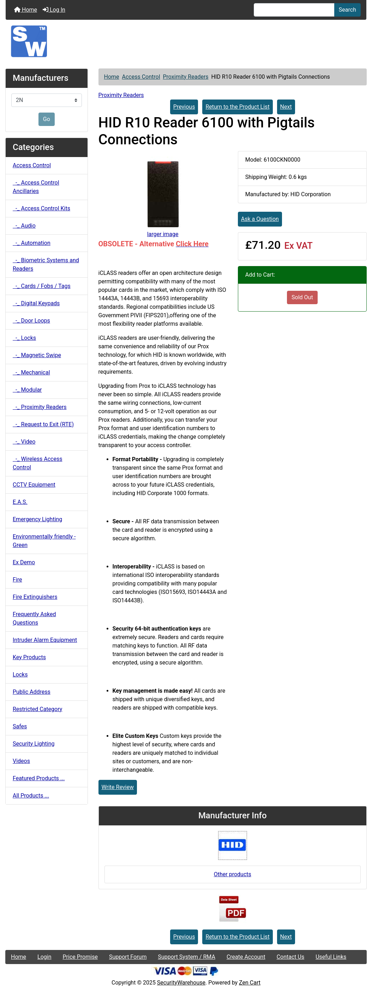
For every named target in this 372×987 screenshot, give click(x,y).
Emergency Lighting (37, 519)
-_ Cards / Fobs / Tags (42, 286)
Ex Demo (24, 562)
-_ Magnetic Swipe (37, 355)
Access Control (141, 76)
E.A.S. (20, 502)
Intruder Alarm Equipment (45, 640)
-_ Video (24, 441)
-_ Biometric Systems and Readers (46, 264)
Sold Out (302, 297)
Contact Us (291, 956)
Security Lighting (34, 743)
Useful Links (331, 956)
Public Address (31, 691)
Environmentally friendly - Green (44, 540)
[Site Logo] (186, 41)
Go (46, 119)
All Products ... (31, 795)
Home (25, 9)
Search (347, 9)
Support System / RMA (186, 956)
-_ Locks (24, 338)
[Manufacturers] (46, 100)
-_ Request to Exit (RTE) (43, 424)
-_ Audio (24, 225)
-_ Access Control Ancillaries (36, 186)
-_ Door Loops (31, 320)
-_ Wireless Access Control (37, 463)
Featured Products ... (39, 778)
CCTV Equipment (34, 484)
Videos (21, 761)
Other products (232, 874)
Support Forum (128, 956)
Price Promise (80, 956)
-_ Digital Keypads (36, 303)
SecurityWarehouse (181, 982)
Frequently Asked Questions (34, 618)
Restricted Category (37, 709)
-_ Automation (31, 243)
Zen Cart (249, 982)
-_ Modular (27, 389)
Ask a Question (260, 219)
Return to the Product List (237, 106)
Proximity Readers (185, 76)
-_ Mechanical (31, 372)
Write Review (118, 787)
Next (286, 106)
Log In (54, 9)
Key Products (29, 657)
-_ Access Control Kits (41, 208)
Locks (20, 674)
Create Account (246, 956)
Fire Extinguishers (35, 597)
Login (44, 956)
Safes (20, 726)
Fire (17, 579)
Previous (184, 106)
